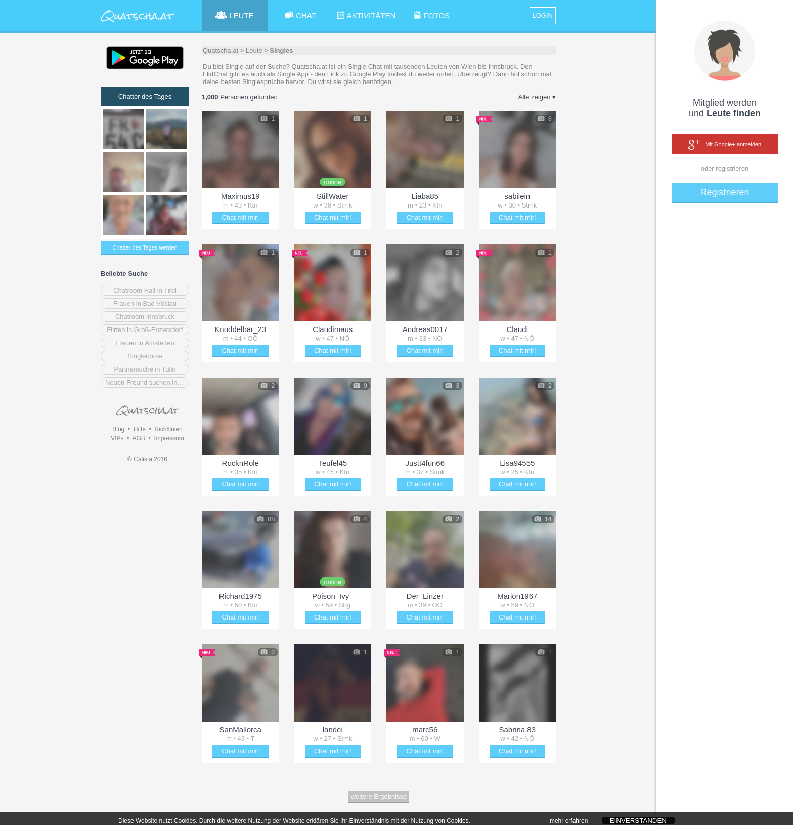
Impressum (169, 438)
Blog (118, 429)
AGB (138, 438)
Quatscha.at (220, 50)
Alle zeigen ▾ (537, 97)
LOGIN (543, 15)
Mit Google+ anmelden (724, 145)
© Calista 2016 (147, 459)
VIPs (117, 438)
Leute (254, 50)
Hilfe (140, 429)
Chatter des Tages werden (144, 247)
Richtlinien (168, 429)
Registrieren (724, 192)
